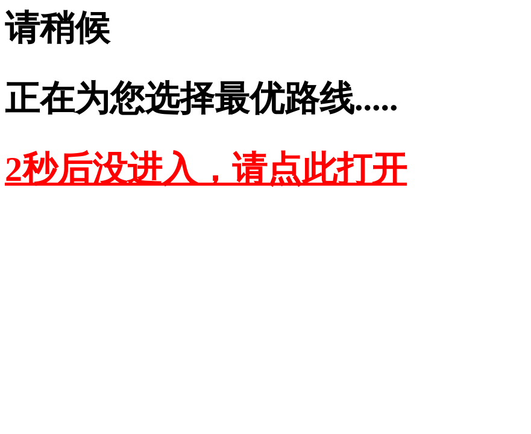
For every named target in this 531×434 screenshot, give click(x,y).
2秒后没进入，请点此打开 (206, 169)
